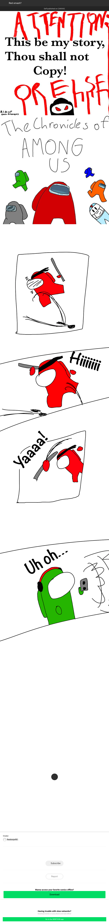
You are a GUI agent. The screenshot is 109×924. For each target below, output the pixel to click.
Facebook (44, 854)
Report (54, 876)
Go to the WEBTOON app (54, 919)
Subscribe (55, 863)
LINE (35, 854)
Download (54, 894)
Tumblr (64, 854)
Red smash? (15, 3)
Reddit (74, 854)
